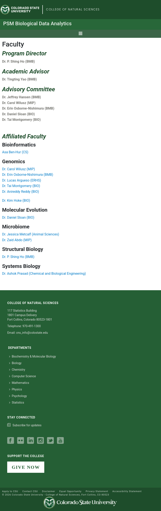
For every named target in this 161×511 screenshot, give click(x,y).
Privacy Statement (97, 491)
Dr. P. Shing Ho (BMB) (18, 257)
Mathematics (19, 382)
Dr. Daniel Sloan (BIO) (18, 217)
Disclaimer (48, 491)
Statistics (16, 402)
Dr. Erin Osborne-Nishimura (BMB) (27, 175)
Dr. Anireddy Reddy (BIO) (20, 192)
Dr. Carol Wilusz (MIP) (18, 169)
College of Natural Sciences (73, 9)
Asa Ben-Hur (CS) (15, 152)
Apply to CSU (10, 491)
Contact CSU (30, 491)
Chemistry (17, 369)
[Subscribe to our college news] (24, 425)
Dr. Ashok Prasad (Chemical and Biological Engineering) (44, 274)
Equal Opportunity (70, 491)
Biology (15, 363)
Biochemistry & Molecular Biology (32, 356)
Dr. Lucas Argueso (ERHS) (21, 180)
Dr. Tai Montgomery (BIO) (21, 186)
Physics (15, 389)
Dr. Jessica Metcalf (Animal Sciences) (30, 234)
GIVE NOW (26, 467)
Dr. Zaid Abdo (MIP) (17, 240)
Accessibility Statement (127, 491)
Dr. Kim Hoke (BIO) (16, 200)
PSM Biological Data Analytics (37, 24)
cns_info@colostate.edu (32, 332)
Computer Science (22, 376)
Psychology (18, 396)
